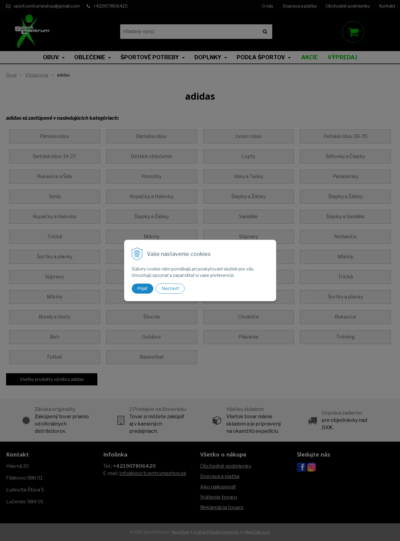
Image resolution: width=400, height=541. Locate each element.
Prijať (142, 288)
